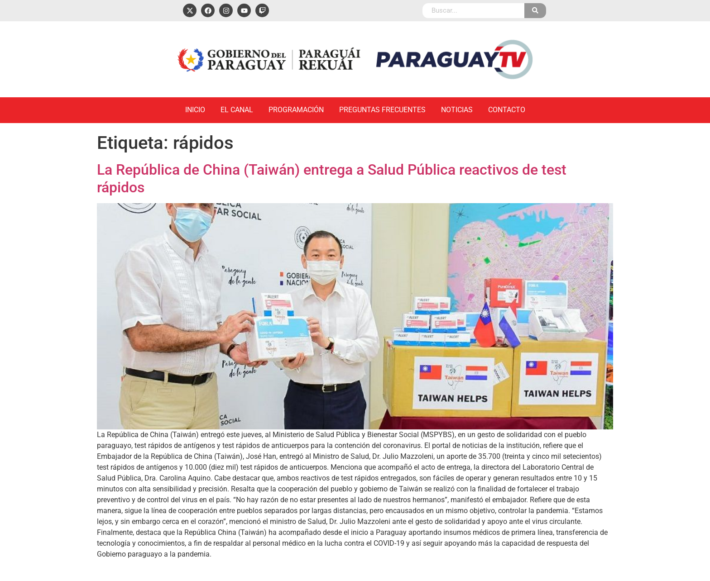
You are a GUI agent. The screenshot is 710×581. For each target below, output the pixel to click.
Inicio (195, 109)
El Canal (237, 109)
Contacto (506, 109)
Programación (296, 109)
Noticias (457, 109)
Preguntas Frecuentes (382, 109)
